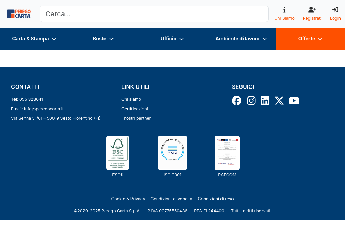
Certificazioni (134, 108)
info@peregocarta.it (44, 108)
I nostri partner (136, 118)
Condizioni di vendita (172, 198)
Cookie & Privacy (128, 198)
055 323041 (31, 99)
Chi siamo (131, 99)
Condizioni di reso (216, 198)
